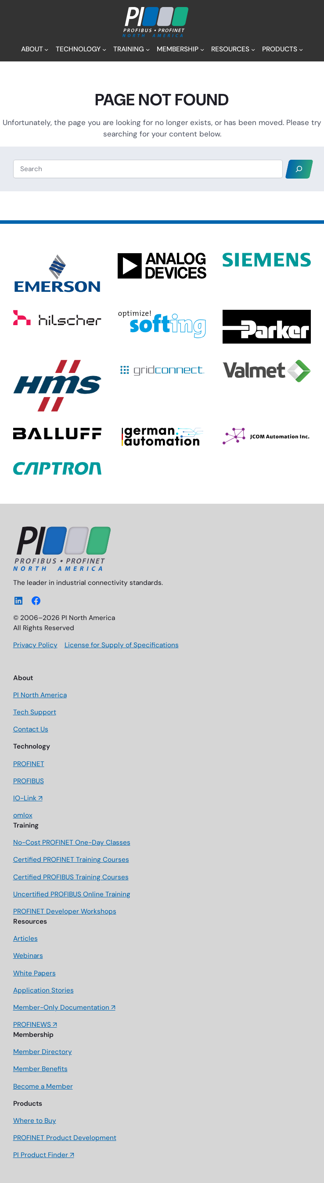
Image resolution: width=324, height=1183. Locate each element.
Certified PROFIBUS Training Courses (71, 877)
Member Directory (42, 1051)
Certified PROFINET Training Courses (71, 859)
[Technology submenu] (104, 49)
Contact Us (30, 729)
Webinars (28, 955)
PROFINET (28, 764)
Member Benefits (40, 1069)
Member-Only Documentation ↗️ (64, 1007)
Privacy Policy (35, 645)
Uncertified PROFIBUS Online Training (71, 894)
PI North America (40, 695)
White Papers (34, 973)
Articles (25, 938)
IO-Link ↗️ (28, 798)
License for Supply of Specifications (122, 645)
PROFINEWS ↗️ (35, 1024)
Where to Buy (34, 1120)
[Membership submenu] (202, 49)
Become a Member (43, 1086)
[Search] (299, 169)
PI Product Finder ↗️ (43, 1155)
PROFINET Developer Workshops (64, 911)
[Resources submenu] (253, 49)
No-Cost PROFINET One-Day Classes (71, 842)
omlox (22, 815)
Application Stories (43, 990)
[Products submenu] (301, 49)
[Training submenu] (148, 49)
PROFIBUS (28, 781)
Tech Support (34, 712)
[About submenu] (46, 49)
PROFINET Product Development (64, 1137)
